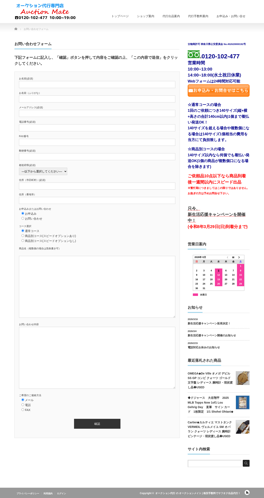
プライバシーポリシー (27, 493)
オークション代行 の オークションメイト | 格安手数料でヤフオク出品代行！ (197, 493)
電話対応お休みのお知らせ (204, 347)
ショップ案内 (145, 16)
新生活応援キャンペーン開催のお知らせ (212, 335)
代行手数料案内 (198, 16)
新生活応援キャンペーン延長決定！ (209, 323)
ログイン (61, 493)
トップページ (120, 16)
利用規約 (48, 493)
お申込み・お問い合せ (231, 16)
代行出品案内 (171, 16)
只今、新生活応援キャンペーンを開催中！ (216, 214)
